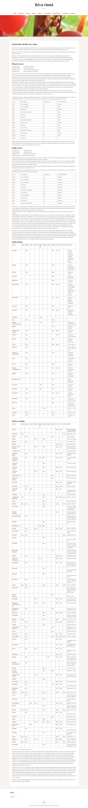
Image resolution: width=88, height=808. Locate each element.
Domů (14, 13)
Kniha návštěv (56, 13)
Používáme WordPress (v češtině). (36, 805)
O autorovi (65, 13)
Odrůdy (34, 13)
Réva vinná (44, 4)
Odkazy (40, 13)
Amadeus (50, 805)
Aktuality (21, 13)
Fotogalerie (47, 13)
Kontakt (72, 13)
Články (28, 13)
